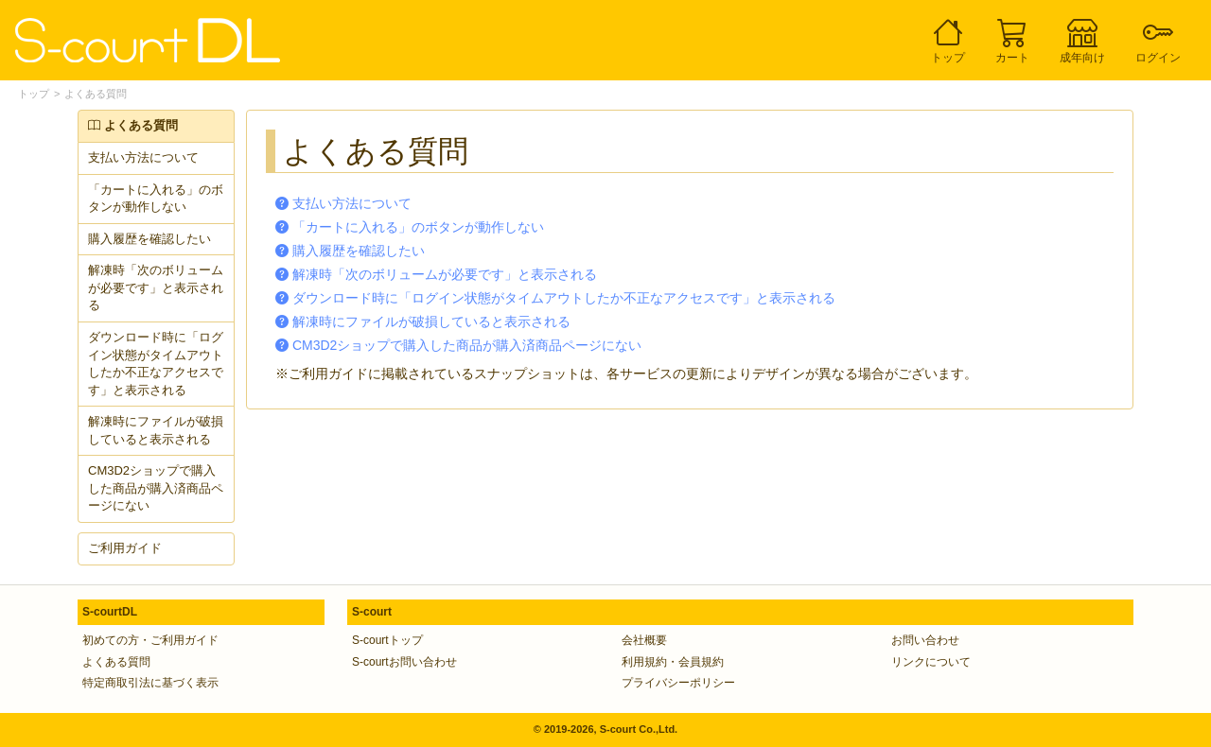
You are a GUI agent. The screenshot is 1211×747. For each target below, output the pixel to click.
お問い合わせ (925, 640)
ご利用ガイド (125, 548)
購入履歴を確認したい (149, 239)
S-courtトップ (387, 640)
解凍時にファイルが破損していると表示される (155, 430)
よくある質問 (95, 93)
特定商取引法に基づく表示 (150, 682)
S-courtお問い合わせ (404, 662)
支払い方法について (143, 157)
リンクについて (931, 662)
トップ (33, 93)
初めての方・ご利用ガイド (150, 640)
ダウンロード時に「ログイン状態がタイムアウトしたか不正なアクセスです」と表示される (155, 363)
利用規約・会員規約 (673, 662)
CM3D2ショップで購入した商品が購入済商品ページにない (155, 487)
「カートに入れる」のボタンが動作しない (155, 198)
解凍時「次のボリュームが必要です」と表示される (155, 287)
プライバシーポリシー (678, 682)
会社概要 (644, 640)
